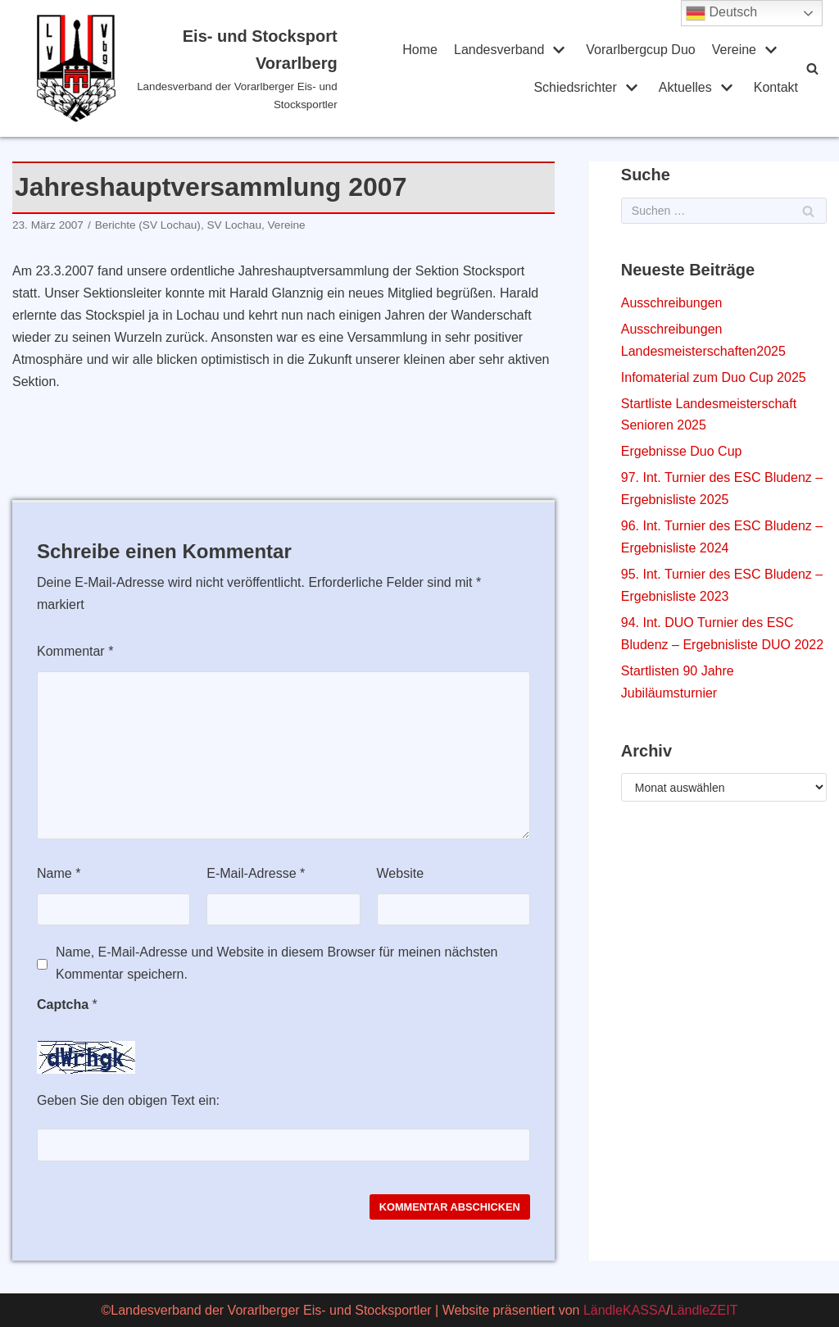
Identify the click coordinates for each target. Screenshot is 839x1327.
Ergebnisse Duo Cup (681, 451)
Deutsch (721, 13)
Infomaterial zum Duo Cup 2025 (713, 377)
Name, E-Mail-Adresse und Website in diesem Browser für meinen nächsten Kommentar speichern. (277, 963)
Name (58, 873)
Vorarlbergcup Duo (640, 50)
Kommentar (75, 651)
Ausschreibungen (672, 303)
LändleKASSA (624, 1310)
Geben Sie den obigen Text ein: (128, 1100)
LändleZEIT (704, 1310)
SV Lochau (233, 225)
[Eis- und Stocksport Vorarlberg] (187, 68)
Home (420, 50)
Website (400, 873)
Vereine (287, 225)
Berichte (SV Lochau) (148, 225)
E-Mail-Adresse (255, 873)
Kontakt (776, 87)
